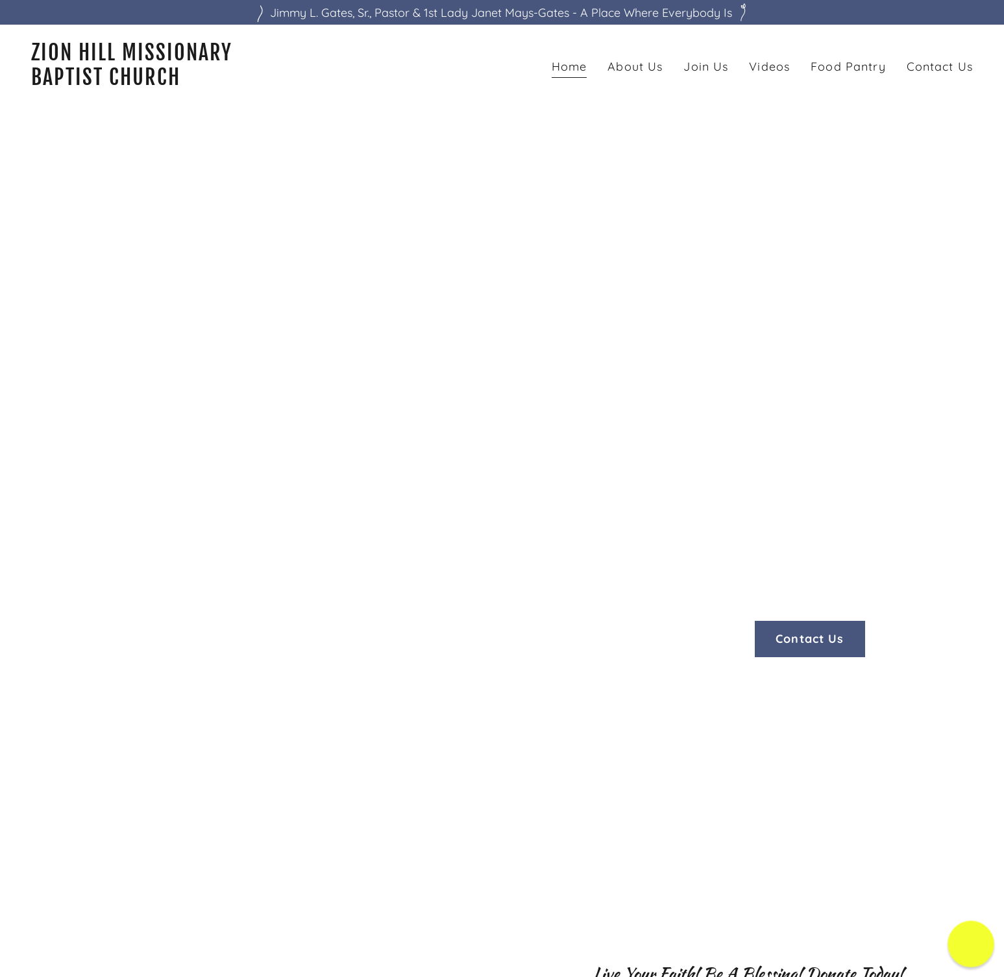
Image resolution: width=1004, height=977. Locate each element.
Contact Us (810, 638)
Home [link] (569, 66)
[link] (261, 80)
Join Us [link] (705, 66)
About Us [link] (635, 66)
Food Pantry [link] (848, 66)
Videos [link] (769, 66)
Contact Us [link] (940, 66)
